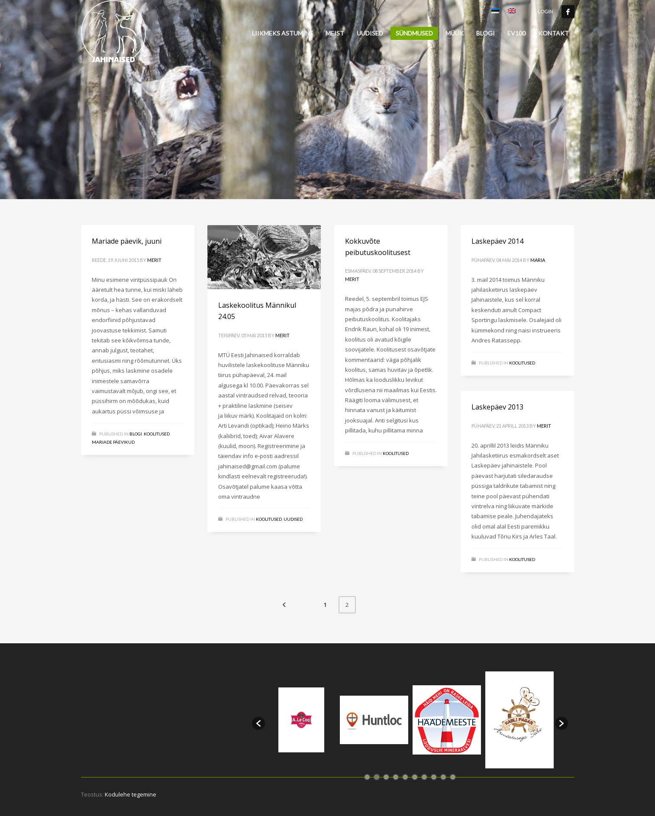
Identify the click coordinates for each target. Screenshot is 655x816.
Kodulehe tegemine (130, 794)
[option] (301, 719)
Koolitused (157, 433)
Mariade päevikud (113, 442)
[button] (258, 723)
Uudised (293, 519)
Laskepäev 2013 (497, 407)
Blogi (135, 433)
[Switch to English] (512, 12)
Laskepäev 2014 (497, 241)
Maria (537, 260)
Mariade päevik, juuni (126, 241)
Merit (154, 260)
